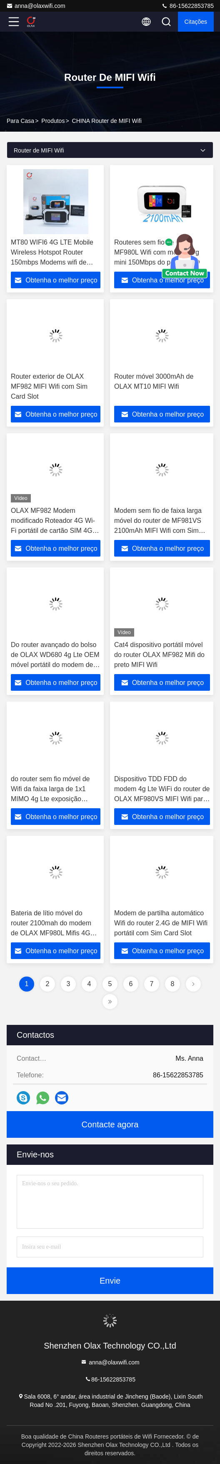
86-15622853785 (187, 5)
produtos (53, 120)
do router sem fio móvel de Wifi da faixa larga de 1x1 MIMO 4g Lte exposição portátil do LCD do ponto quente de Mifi (50, 798)
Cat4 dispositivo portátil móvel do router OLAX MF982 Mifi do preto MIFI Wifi (159, 654)
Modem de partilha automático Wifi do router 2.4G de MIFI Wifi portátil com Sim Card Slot (161, 923)
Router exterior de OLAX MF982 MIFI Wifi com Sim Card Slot (49, 386)
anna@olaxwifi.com (35, 5)
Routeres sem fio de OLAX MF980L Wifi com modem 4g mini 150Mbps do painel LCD (157, 252)
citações (196, 21)
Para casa (20, 120)
